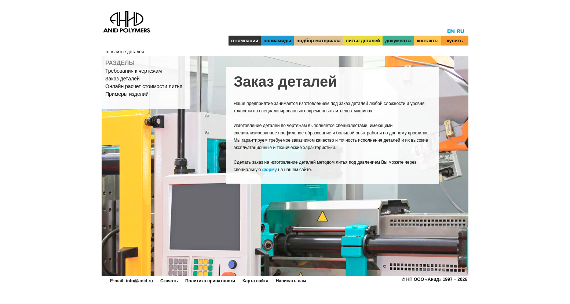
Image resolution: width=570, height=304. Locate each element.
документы (398, 40)
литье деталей (363, 40)
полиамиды (277, 40)
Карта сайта (255, 280)
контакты (428, 40)
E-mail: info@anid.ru (131, 280)
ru (108, 51)
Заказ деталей (122, 79)
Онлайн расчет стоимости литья (143, 86)
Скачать (169, 280)
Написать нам (291, 280)
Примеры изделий (127, 94)
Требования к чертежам (133, 71)
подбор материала (318, 40)
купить (455, 40)
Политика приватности (210, 280)
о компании (244, 40)
